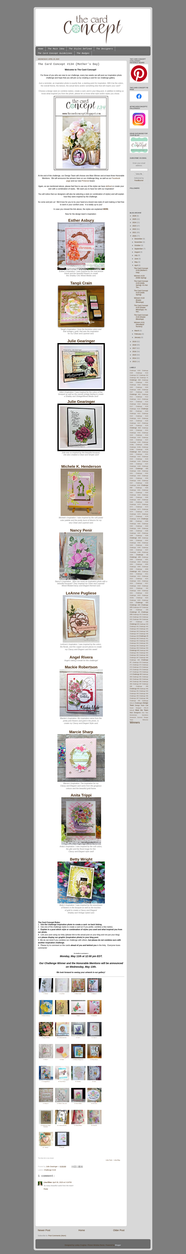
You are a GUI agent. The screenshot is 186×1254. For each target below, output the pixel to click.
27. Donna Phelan (78, 1125)
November (139, 242)
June (137, 259)
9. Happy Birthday (46, 1037)
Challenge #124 (135, 418)
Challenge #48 (143, 633)
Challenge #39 (142, 621)
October (138, 245)
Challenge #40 (143, 624)
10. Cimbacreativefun (61, 1037)
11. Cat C (78, 1037)
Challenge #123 (142, 416)
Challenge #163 (142, 492)
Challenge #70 (137, 662)
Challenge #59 (143, 648)
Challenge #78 (137, 672)
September (139, 249)
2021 (134, 232)
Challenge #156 (135, 480)
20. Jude (94, 1081)
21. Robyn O (45, 1103)
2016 (134, 351)
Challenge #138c (135, 447)
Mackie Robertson (81, 667)
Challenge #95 (134, 696)
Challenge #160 (142, 487)
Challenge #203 (135, 562)
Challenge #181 (135, 523)
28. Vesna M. (94, 1125)
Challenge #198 (135, 552)
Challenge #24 (135, 605)
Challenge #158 (142, 483)
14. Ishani (62, 1059)
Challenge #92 (143, 691)
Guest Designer (135, 708)
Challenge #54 (134, 643)
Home (40, 49)
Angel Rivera (81, 657)
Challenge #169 (142, 502)
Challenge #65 (134, 655)
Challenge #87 (137, 684)
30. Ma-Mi (62, 1147)
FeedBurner (139, 180)
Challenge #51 (143, 638)
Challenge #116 (135, 404)
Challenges (138, 703)
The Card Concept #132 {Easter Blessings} (141, 317)
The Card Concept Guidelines (55, 53)
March (137, 331)
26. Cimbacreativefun (61, 1125)
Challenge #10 (135, 380)
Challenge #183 (142, 526)
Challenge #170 (135, 504)
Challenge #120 (142, 411)
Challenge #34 (137, 617)
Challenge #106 (135, 370)
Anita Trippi (81, 795)
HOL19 (146, 708)
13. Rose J (45, 1059)
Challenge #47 (134, 633)
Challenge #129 (142, 425)
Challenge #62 (134, 653)
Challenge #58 (134, 648)
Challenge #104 (142, 387)
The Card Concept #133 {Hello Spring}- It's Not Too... (141, 284)
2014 (134, 358)
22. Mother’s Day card (62, 1103)
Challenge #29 (142, 609)
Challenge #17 (134, 375)
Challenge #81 (137, 677)
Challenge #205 (142, 564)
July (136, 255)
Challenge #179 (135, 519)
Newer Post (44, 1230)
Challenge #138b (142, 444)
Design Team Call (141, 705)
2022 (134, 229)
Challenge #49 (134, 636)
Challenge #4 (134, 624)
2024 (134, 222)
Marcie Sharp (81, 732)
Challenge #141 (142, 454)
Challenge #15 (142, 468)
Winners (135, 722)
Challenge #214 (142, 578)
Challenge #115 (142, 401)
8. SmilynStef (94, 1015)
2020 (134, 236)
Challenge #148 (135, 466)
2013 (134, 361)
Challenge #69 (135, 660)
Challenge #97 (134, 698)
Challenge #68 (143, 657)
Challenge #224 (142, 597)
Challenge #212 (135, 576)
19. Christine (78, 1081)
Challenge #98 (143, 698)
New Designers (135, 712)
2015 (134, 355)
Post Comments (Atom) (57, 1236)
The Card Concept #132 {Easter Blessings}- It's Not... (141, 309)
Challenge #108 (142, 392)
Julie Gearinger (81, 341)
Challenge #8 (137, 674)
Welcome (145, 719)
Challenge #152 (142, 473)
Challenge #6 (134, 650)
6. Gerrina (62, 1015)
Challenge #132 (135, 432)
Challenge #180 (142, 521)
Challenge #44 (143, 629)
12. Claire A (94, 1037)
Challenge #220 (135, 590)
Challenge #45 (134, 631)
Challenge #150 (135, 471)
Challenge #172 (142, 507)
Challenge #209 (142, 569)
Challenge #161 (135, 490)
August (137, 252)
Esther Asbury (81, 220)
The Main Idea (56, 49)
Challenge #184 (135, 528)
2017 (134, 348)
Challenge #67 (134, 657)
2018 (134, 345)
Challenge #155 (142, 478)
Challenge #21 (135, 571)
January (138, 337)
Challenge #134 (50, 1170)
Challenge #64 (143, 653)
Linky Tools (109, 1160)
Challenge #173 (135, 509)
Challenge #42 (143, 626)
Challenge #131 (142, 430)
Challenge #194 (142, 545)
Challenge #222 (142, 593)
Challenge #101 (142, 382)
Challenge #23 (142, 602)
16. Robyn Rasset (94, 1059)
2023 (134, 226)
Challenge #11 (135, 394)
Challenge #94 (143, 693)
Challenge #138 (135, 442)
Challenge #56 (134, 645)
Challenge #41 (134, 626)
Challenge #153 (135, 475)
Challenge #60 (143, 650)
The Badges (83, 53)
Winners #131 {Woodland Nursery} (139, 324)
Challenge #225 (135, 600)
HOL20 (132, 710)
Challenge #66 (143, 655)
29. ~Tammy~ (46, 1147)
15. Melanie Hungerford (78, 1059)
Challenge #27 (137, 607)
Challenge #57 (143, 645)
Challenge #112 (142, 396)
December (139, 239)
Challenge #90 (143, 688)
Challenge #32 (143, 375)
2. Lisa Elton (62, 993)
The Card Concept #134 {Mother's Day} (141, 270)
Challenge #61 (134, 377)
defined (108, 186)
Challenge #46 (143, 631)
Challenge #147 (142, 464)
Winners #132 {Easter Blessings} (139, 300)
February (138, 334)
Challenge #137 (142, 440)
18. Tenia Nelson (61, 1081)
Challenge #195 (135, 547)
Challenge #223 (135, 595)
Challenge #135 (135, 437)
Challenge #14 (135, 452)
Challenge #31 (137, 614)
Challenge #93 (134, 693)
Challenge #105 (135, 389)
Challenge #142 (135, 456)
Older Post (118, 1230)
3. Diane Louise (77, 993)
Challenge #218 (135, 586)
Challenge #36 (137, 619)
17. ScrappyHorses (46, 1081)
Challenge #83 (137, 679)
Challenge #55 (143, 643)
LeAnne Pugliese (81, 593)
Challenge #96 (143, 696)
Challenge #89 (142, 686)
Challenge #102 (135, 384)
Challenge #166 (142, 497)
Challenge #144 (142, 459)
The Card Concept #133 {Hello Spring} (141, 293)
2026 (134, 216)
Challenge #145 (135, 461)
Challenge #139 (142, 449)
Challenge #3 (135, 612)
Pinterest (85, 181)
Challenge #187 (135, 533)
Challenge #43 (134, 629)
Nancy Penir (81, 530)
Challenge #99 (135, 700)
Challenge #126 (142, 420)
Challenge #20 (135, 557)
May (136, 262)
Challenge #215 (135, 581)
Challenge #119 (135, 408)
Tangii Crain (81, 283)
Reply (46, 1189)
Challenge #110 (142, 373)
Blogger (118, 1245)
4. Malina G (94, 993)
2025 (134, 219)
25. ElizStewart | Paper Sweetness (46, 1126)
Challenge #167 (135, 499)
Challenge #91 (134, 691)
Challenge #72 (137, 665)
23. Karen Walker (78, 1103)
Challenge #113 (135, 399)
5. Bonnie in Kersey (45, 1015)
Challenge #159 (135, 485)
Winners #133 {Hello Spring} (140, 277)
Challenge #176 (135, 514)
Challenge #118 (142, 406)
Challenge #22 (142, 588)
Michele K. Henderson (81, 466)
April (136, 265)
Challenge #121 (135, 413)
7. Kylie (78, 1015)
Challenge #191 (142, 540)
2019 (134, 341)
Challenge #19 (135, 538)
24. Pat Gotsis (94, 1103)
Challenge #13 (135, 428)
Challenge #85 (137, 681)
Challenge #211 (142, 574)
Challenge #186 (142, 530)
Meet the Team (141, 710)
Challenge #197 (142, 550)
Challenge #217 (142, 583)
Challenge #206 (135, 566)
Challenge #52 (134, 641)
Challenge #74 (137, 667)
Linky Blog (117, 1160)
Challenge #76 (137, 669)
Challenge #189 (142, 535)
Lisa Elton (48, 1182)
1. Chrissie (45, 993)
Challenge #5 (143, 636)
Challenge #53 (143, 641)
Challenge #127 (135, 423)
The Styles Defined (80, 49)
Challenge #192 (135, 542)
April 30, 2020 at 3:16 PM (62, 1182)
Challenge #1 (144, 377)
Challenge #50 (134, 638)
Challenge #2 (142, 555)
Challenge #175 (142, 511)
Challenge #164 (135, 495)
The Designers (104, 49)
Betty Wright (81, 859)
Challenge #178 (142, 516)
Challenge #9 (134, 689)
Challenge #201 (142, 559)
